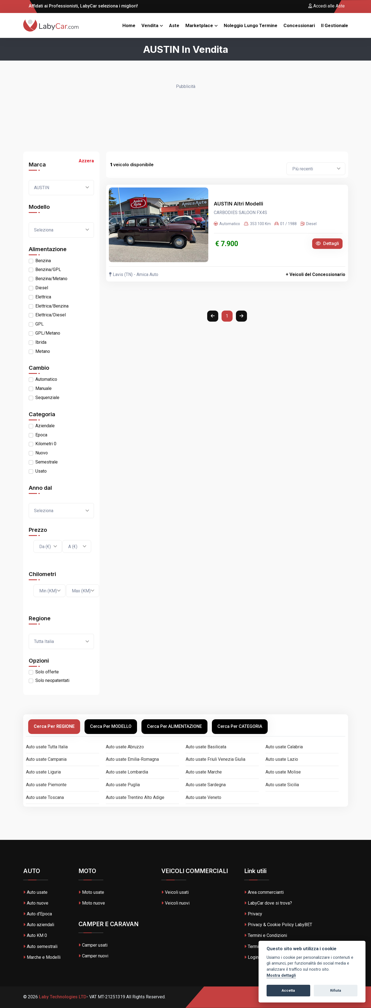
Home (128, 25)
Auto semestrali (40, 946)
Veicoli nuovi (175, 903)
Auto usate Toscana (45, 797)
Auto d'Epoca (37, 913)
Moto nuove (91, 903)
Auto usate (35, 892)
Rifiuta (335, 990)
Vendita (149, 25)
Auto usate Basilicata (206, 746)
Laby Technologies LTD (62, 996)
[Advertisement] (185, 118)
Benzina (43, 260)
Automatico (46, 379)
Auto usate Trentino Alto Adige (135, 797)
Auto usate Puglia (123, 784)
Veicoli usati (175, 892)
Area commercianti (264, 892)
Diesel (41, 287)
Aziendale (45, 425)
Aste (174, 25)
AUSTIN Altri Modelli (238, 204)
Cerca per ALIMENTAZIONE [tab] (174, 726)
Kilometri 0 (45, 443)
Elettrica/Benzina (52, 306)
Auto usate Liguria (43, 772)
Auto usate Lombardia (127, 772)
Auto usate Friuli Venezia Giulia (215, 759)
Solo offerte (47, 671)
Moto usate (91, 892)
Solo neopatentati (52, 680)
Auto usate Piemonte (46, 784)
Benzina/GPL (48, 269)
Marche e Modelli (41, 957)
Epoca (41, 434)
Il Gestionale (334, 25)
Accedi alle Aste (326, 6)
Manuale (43, 388)
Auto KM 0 (35, 935)
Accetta (288, 990)
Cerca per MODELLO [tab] (110, 726)
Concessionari (299, 25)
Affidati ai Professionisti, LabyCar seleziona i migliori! (80, 6)
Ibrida (40, 342)
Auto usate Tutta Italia (47, 746)
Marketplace (199, 25)
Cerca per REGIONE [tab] (54, 726)
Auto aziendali (38, 924)
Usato (41, 471)
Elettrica (43, 296)
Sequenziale (47, 397)
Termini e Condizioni (265, 935)
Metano (42, 351)
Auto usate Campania (46, 759)
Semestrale (46, 462)
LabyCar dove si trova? (268, 903)
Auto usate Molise (283, 772)
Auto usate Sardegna (206, 784)
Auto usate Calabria (284, 746)
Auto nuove (35, 903)
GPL (39, 324)
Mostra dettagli (281, 975)
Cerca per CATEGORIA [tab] (239, 726)
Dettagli (327, 243)
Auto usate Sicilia (282, 784)
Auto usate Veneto (203, 797)
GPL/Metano (47, 333)
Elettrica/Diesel (50, 314)
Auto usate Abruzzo (125, 746)
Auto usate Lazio (281, 759)
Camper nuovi (93, 955)
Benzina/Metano (51, 278)
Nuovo (41, 452)
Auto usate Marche (204, 772)
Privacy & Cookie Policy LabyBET (278, 924)
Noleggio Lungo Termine (250, 25)
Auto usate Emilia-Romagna (132, 759)
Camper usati (92, 945)
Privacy (253, 913)
